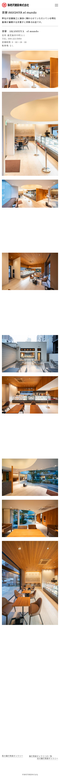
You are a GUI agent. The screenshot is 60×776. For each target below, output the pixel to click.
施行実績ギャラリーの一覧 (40, 756)
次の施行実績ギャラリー (47, 758)
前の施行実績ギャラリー (12, 756)
